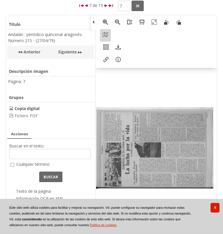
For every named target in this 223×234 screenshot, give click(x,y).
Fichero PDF (26, 115)
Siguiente (67, 52)
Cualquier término (33, 164)
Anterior (31, 52)
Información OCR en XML (40, 198)
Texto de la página (33, 191)
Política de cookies (103, 225)
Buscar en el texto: (26, 146)
